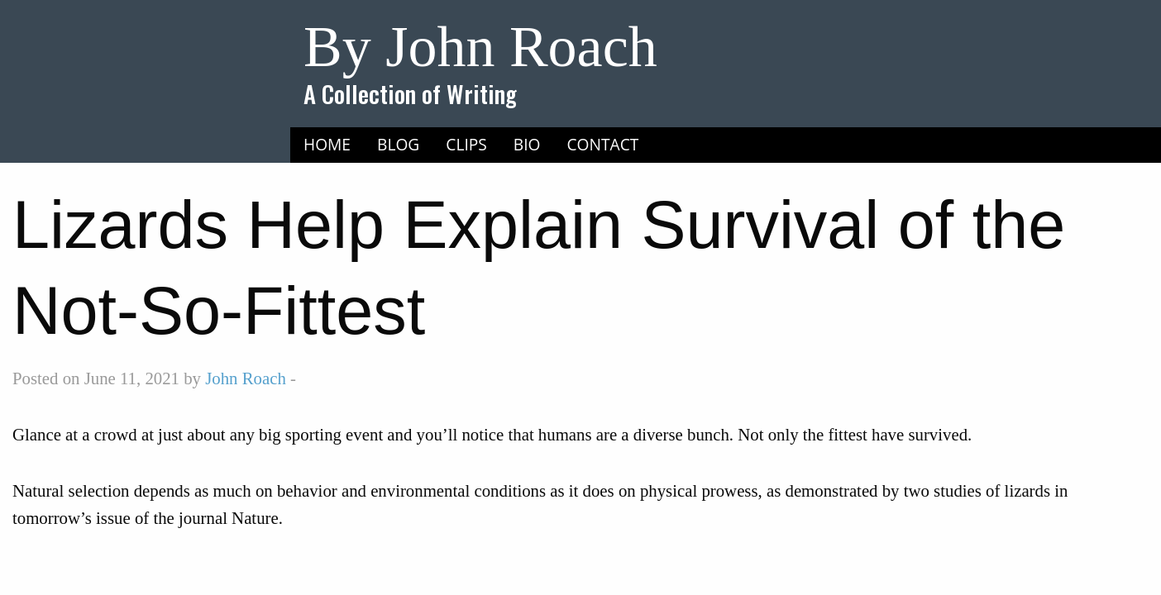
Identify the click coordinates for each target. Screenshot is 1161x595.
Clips (466, 144)
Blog (398, 144)
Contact (603, 144)
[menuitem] (327, 144)
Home (327, 144)
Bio (527, 144)
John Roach (245, 378)
